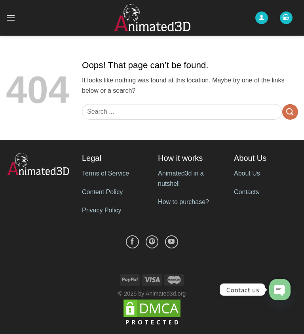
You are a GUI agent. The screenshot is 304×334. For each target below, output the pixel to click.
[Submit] (290, 112)
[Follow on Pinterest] (152, 241)
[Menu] (10, 17)
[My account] (261, 18)
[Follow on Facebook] (132, 241)
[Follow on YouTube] (171, 241)
